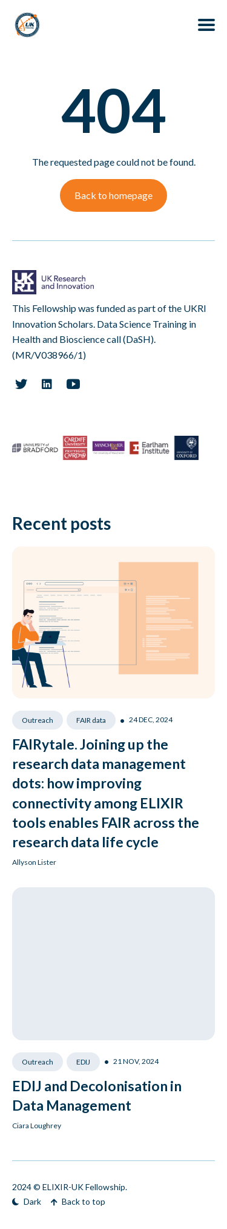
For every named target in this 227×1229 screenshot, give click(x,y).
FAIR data (91, 720)
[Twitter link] (21, 384)
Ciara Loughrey (36, 1125)
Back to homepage (113, 195)
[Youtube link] (73, 384)
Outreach (37, 720)
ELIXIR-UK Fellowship (83, 1187)
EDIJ (83, 1061)
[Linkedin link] (46, 384)
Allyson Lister (34, 862)
